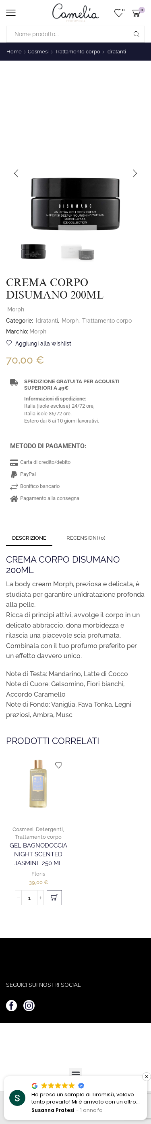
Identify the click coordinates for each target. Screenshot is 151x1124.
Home (14, 52)
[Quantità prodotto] (29, 897)
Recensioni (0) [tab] (85, 538)
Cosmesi (38, 52)
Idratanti (116, 52)
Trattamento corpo (77, 52)
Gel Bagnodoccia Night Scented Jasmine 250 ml (38, 854)
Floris (38, 874)
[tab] (29, 538)
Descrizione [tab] (29, 538)
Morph (15, 309)
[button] (16, 173)
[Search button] (136, 34)
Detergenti (49, 829)
